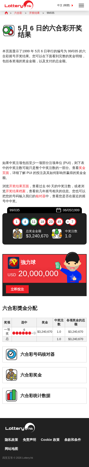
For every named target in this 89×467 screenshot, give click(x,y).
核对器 (41, 196)
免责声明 (29, 440)
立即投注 (17, 289)
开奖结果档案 (16, 191)
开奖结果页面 (19, 186)
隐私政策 (11, 440)
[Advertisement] (44, 112)
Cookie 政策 (50, 440)
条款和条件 (72, 440)
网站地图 (11, 449)
